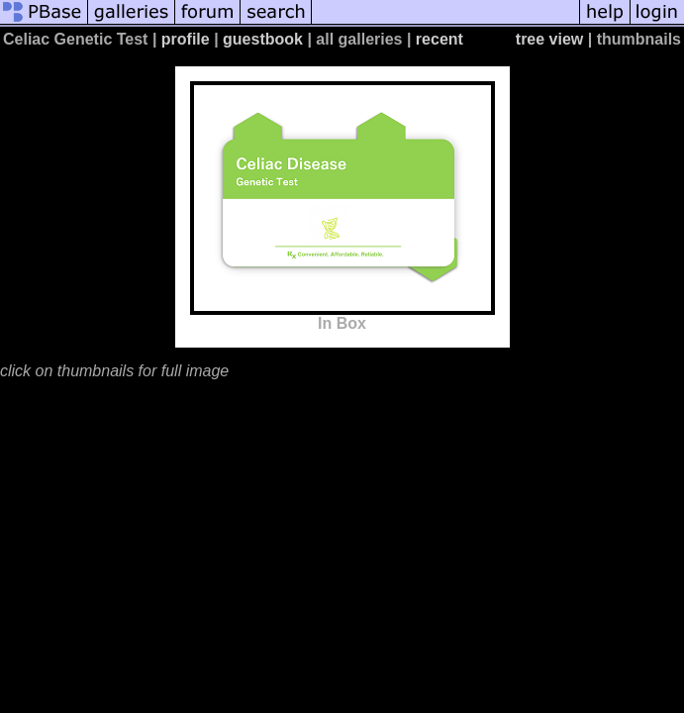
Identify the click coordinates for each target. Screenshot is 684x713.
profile (185, 39)
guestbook (263, 39)
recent (439, 39)
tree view (549, 39)
